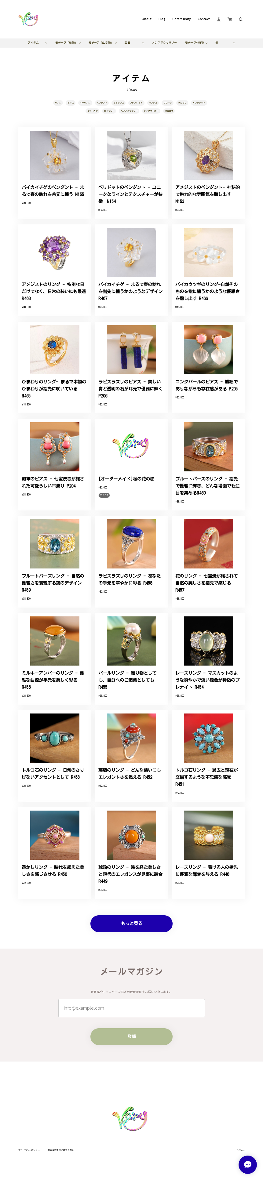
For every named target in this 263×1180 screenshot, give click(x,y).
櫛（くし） (109, 111)
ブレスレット (136, 103)
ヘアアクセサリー (129, 111)
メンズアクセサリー (164, 42)
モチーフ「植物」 (66, 42)
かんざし (182, 103)
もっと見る (131, 923)
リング (58, 103)
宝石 (127, 42)
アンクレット (198, 103)
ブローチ (167, 103)
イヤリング (85, 103)
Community (181, 19)
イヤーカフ (92, 111)
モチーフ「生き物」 (101, 42)
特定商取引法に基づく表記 (61, 1150)
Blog (162, 19)
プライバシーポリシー (29, 1150)
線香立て (169, 111)
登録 (131, 1036)
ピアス (71, 103)
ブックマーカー (151, 111)
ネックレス (118, 103)
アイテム (33, 42)
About (147, 19)
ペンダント (102, 103)
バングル (153, 103)
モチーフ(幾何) (194, 42)
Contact (204, 19)
